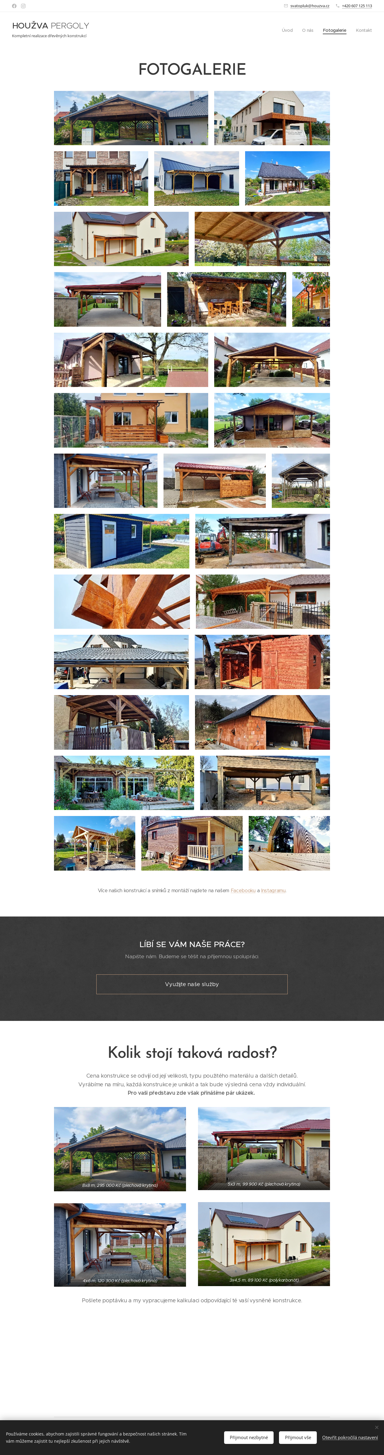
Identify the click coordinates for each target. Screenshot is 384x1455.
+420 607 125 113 (357, 5)
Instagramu (273, 963)
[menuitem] (288, 30)
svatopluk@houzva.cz (309, 5)
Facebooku (243, 963)
